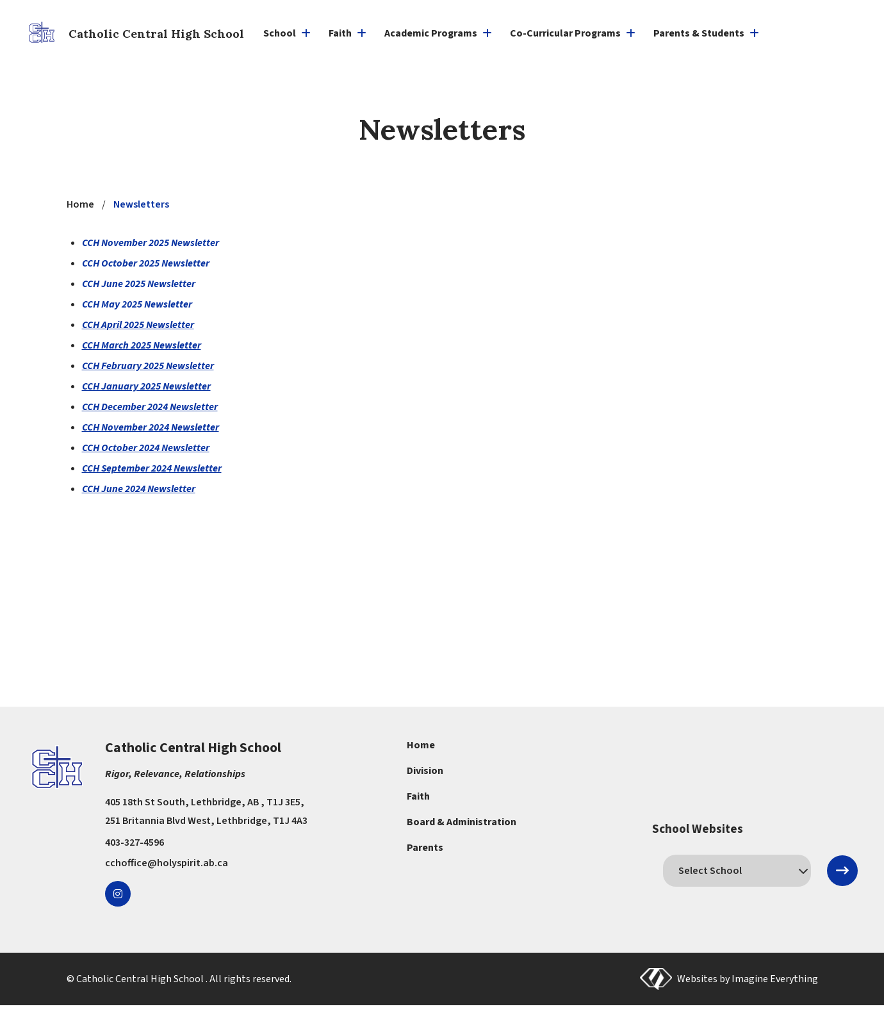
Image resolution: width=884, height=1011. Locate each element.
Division (425, 771)
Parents (425, 848)
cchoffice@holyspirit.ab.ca (166, 863)
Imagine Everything (775, 979)
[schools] (736, 871)
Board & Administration (461, 822)
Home (421, 745)
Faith (418, 796)
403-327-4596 (134, 842)
